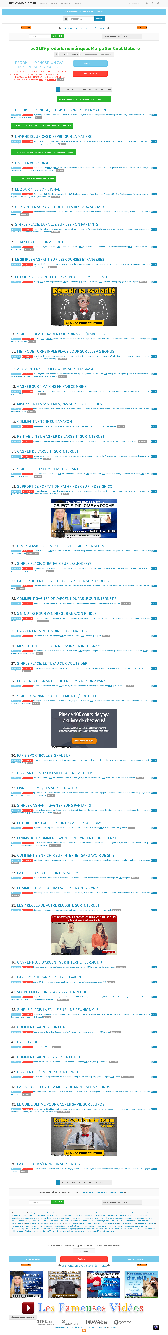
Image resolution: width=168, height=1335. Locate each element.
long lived (89, 1213)
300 (90, 89)
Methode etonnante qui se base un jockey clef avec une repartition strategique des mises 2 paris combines (79, 686)
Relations (65, 3)
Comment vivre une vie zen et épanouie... (84, 28)
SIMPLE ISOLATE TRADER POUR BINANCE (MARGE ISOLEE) (65, 333)
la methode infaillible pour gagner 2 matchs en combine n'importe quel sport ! (67, 636)
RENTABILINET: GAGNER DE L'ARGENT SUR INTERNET (61, 436)
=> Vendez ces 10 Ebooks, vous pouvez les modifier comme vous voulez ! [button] (42, 126)
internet (105, 1192)
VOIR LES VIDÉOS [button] (33, 1259)
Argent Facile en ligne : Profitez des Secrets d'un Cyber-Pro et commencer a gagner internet (71, 1032)
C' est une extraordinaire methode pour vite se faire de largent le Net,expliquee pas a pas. (71, 1062)
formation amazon (124, 1213)
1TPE (63, 54)
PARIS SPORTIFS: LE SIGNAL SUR (44, 755)
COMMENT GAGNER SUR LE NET (43, 1027)
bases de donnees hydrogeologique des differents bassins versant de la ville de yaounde (86, 1228)
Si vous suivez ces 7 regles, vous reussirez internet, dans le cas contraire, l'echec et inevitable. (72, 910)
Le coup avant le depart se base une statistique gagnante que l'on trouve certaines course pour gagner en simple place (86, 282)
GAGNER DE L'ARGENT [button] (135, 1259)
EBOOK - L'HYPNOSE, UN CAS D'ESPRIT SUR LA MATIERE (39, 64)
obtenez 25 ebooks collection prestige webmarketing (126, 1218)
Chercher (57, 36)
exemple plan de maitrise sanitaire (39, 1223)
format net (71, 1226)
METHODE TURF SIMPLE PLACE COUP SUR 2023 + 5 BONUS (65, 351)
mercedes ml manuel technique (119, 1215)
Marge (97, 48)
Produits (74, 54)
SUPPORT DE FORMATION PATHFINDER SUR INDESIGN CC (64, 486)
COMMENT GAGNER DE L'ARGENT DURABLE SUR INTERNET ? (66, 598)
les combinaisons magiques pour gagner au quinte (128, 1226)
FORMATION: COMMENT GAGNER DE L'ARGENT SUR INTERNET (68, 837)
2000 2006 (114, 1220)
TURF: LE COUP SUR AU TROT (39, 241)
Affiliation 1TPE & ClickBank (62, 1327)
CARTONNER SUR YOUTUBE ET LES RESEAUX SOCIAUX (60, 206)
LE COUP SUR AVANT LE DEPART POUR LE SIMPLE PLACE (61, 276)
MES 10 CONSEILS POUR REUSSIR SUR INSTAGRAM (58, 645)
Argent (43, 3)
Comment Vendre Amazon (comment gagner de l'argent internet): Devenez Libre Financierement (74, 426)
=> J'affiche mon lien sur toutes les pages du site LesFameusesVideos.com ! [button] (44, 152)
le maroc (35, 1228)
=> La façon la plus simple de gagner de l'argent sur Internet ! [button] (84, 99)
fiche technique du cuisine (22, 1215)
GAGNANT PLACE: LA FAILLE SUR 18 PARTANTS (55, 772)
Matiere (132, 48)
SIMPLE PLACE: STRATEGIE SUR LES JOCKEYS (54, 563)
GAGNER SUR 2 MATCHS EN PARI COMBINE (52, 386)
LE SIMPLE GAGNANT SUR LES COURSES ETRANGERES (59, 259)
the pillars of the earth (40, 1213)
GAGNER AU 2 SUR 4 (31, 162)
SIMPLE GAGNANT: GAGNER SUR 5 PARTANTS (54, 805)
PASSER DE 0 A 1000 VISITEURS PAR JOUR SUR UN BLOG (63, 580)
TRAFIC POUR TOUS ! (134, 3)
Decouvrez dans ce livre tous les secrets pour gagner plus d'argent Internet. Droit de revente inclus (74, 967)
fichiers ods (146, 1220)
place (120, 1192)
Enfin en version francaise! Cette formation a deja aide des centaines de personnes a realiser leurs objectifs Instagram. (82, 877)
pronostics (16, 1228)
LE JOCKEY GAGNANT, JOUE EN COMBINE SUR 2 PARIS (61, 680)
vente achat (127, 1228)
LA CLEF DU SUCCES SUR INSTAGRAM (47, 872)
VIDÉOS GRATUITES (22, 3)
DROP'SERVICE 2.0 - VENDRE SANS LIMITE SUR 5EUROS (62, 545)
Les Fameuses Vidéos (85, 1327)
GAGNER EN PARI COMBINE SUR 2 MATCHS (52, 630)
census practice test (110, 1223)
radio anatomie (102, 1226)
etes (113, 1213)
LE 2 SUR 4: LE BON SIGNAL (37, 189)
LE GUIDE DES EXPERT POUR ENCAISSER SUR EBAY (59, 822)
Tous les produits (111, 37)
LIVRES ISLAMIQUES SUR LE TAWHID (47, 787)
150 (73, 89)
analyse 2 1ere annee (50, 1220)
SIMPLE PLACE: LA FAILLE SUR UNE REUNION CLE (58, 1009)
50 (62, 89)
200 (79, 89)
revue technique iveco (146, 1223)
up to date (58, 1223)
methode (113, 1192)
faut (112, 1231)
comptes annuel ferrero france (97, 1231)
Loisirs (77, 3)
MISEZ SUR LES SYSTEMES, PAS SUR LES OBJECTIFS (59, 403)
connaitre (36, 1220)
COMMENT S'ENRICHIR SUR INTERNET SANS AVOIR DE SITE (65, 855)
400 (101, 89)
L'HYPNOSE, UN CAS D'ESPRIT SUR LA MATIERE (53, 136)
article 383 (64, 1220)
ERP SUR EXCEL (30, 1041)
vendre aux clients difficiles (144, 1228)
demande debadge (24, 1220)
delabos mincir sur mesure (60, 1213)
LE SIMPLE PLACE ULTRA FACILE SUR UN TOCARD (57, 887)
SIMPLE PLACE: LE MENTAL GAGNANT (48, 468)
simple (97, 1192)
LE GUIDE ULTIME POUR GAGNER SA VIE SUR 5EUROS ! (61, 1104)
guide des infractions (127, 1223)
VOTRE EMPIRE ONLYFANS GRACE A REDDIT (52, 991)
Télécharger (90, 63)
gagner (85, 1192)
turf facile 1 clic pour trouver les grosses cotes (65, 1231)
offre (121, 1220)
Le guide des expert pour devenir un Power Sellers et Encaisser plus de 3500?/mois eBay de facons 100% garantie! (80, 827)
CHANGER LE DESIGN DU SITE (23, 1317)
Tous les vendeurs (132, 37)
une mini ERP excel (42, 1047)
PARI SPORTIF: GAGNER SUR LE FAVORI (49, 977)
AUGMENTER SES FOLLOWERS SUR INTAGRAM (55, 368)
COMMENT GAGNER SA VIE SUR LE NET (49, 1056)
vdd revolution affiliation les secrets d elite (28, 1231)
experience (26, 1228)
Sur (108, 48)
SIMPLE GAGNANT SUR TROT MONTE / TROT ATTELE (60, 695)
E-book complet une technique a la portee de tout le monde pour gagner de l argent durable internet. (76, 603)
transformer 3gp (18, 1223)
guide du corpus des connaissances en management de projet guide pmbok (74, 1218)
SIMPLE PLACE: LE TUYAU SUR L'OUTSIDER (52, 663)
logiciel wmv (45, 1228)
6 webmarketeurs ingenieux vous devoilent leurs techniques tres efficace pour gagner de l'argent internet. (77, 1076)
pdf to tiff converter (102, 1213)
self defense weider (133, 1220)
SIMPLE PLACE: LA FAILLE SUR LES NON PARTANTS (56, 224)
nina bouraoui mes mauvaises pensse (37, 1226)
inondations (16, 1226)
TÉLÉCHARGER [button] (84, 1259)
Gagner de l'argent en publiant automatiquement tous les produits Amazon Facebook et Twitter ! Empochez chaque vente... (85, 441)
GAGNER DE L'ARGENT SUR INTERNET (48, 451)
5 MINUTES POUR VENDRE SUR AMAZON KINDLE (57, 613)
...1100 (108, 89)
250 (84, 89)
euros (91, 1192)
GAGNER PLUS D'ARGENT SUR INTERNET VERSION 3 (59, 962)
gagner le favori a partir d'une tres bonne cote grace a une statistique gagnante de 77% (69, 982)
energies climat (78, 1213)
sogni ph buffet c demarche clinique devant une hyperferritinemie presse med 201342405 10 (70, 1215)
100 (67, 89)
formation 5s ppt (59, 1226)
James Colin (102, 1327)
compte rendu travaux (85, 1226)
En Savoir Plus (90, 73)
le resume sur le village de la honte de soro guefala (89, 1220)
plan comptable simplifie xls (32, 1218)
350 (96, 89)
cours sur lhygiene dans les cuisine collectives (82, 1223)
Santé (54, 3)
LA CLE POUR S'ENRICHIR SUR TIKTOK (48, 1163)
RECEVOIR (99, 19)
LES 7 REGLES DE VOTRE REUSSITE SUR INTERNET (58, 905)
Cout (118, 48)
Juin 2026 (112, 1327)
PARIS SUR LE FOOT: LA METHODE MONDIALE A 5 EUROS (63, 1086)
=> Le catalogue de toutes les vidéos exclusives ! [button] (34, 179)
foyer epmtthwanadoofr (141, 1213)
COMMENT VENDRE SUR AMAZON (44, 421)
